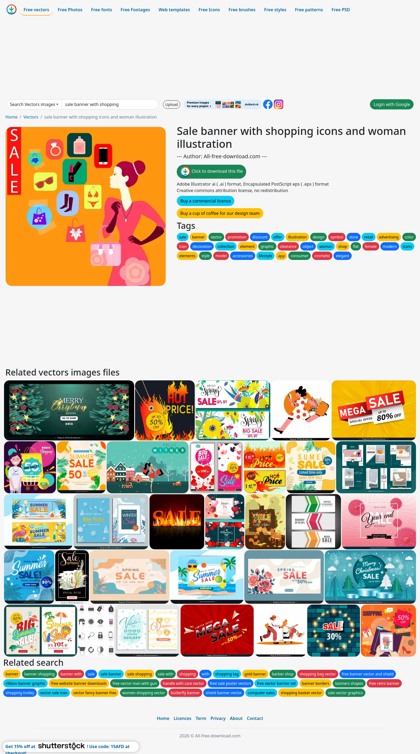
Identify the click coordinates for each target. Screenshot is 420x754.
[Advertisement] (210, 57)
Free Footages (135, 10)
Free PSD (341, 10)
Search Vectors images (32, 104)
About (236, 718)
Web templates (174, 10)
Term (201, 718)
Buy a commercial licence (205, 201)
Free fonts (101, 10)
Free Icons (209, 10)
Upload (171, 104)
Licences (182, 718)
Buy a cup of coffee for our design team (220, 213)
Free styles (275, 10)
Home (11, 117)
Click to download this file (211, 172)
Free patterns (309, 10)
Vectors (30, 117)
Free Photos (70, 10)
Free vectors (36, 10)
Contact (255, 718)
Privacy (218, 718)
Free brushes (242, 10)
